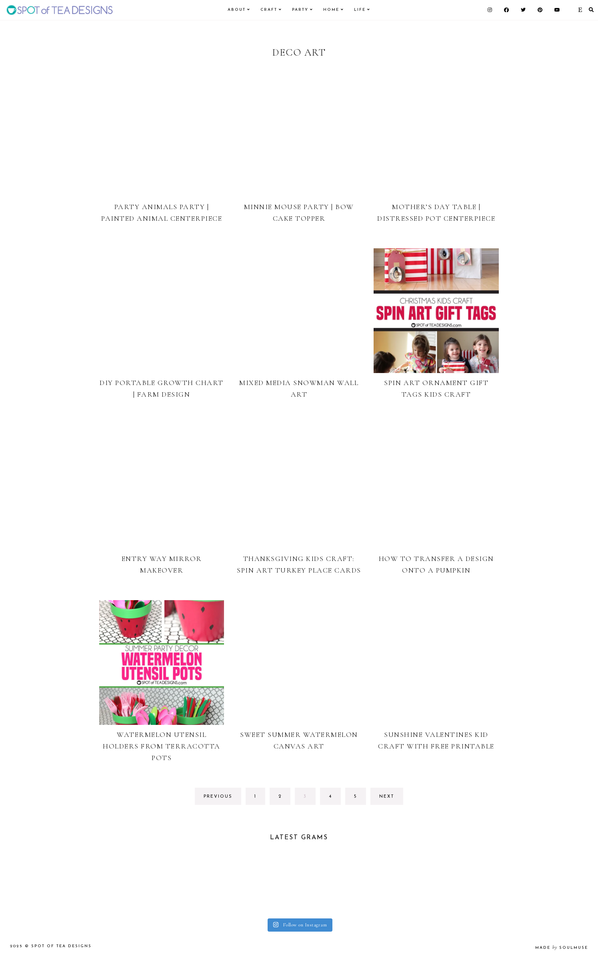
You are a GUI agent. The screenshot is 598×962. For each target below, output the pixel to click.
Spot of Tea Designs (61, 946)
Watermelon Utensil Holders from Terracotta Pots (161, 746)
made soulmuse (561, 948)
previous (218, 796)
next (386, 796)
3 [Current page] (309, 798)
